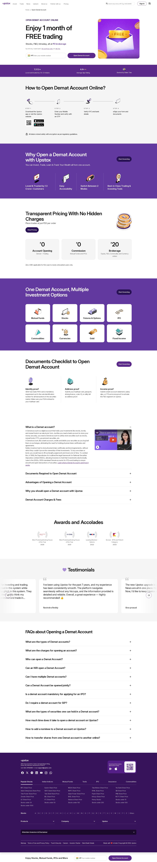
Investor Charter (75, 843)
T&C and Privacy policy (47, 48)
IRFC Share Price (26, 788)
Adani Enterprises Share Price (30, 791)
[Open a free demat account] (124, 292)
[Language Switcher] (150, 3)
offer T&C (58, 48)
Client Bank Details (88, 843)
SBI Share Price (121, 791)
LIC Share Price (26, 799)
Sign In (142, 4)
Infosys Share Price (98, 796)
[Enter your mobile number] (49, 55)
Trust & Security (56, 843)
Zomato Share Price (27, 796)
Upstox (134, 843)
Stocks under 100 (74, 802)
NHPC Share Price (74, 791)
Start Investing (124, 159)
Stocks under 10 (121, 799)
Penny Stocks (96, 799)
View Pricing (32, 230)
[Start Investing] (124, 159)
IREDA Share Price (74, 788)
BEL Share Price (49, 796)
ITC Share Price (49, 799)
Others (132, 813)
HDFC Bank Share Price (52, 791)
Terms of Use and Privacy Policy (38, 843)
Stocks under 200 (98, 802)
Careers (65, 843)
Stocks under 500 (122, 802)
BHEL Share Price (74, 796)
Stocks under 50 (49, 802)
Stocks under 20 (26, 802)
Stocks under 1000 (27, 805)
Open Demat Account (81, 55)
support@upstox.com (44, 768)
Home (27, 10)
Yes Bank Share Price (123, 788)
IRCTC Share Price (122, 796)
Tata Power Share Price (29, 794)
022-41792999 (28, 768)
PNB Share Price (121, 794)
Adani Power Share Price (76, 794)
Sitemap (23, 843)
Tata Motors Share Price (100, 788)
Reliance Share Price (75, 799)
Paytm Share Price (98, 794)
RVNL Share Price (98, 791)
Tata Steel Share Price (51, 794)
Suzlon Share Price (50, 788)
